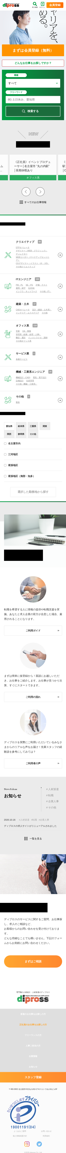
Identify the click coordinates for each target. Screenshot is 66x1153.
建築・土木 (22, 325)
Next (40, 195)
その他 (20, 418)
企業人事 (53, 801)
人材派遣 (53, 789)
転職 (51, 795)
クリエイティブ (25, 263)
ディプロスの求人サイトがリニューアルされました (30, 827)
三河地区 (11, 463)
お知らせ (33, 1088)
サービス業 (22, 375)
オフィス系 (22, 347)
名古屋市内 (12, 453)
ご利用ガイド (33, 638)
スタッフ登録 (33, 1098)
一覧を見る (36, 838)
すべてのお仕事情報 (35, 202)
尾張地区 (11, 474)
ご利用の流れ (33, 704)
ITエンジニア (23, 301)
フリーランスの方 (33, 1056)
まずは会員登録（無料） (33, 50)
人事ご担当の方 (33, 1067)
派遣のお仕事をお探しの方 (33, 1035)
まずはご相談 (33, 962)
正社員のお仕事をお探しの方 (33, 1046)
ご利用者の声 (33, 771)
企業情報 (33, 1077)
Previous (26, 195)
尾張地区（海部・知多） (19, 485)
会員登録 (55, 5)
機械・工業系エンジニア (30, 393)
